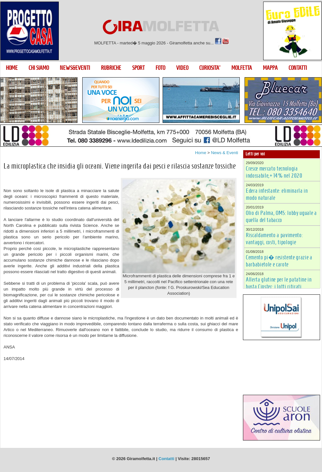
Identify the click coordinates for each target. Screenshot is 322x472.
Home (200, 152)
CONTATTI (298, 68)
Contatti (166, 458)
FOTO (160, 68)
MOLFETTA (241, 68)
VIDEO (182, 68)
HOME (12, 68)
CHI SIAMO (39, 68)
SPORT (138, 68)
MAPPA (270, 68)
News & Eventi (224, 152)
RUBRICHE (111, 68)
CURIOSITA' (209, 68)
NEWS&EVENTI (75, 68)
